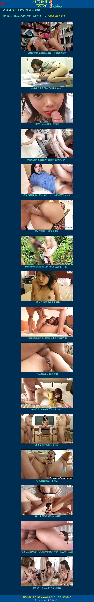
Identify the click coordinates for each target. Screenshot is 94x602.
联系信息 (27, 597)
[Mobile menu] (2, 4)
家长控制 (67, 597)
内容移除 (58, 597)
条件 (34, 597)
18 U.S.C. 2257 (45, 597)
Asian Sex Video (56, 16)
